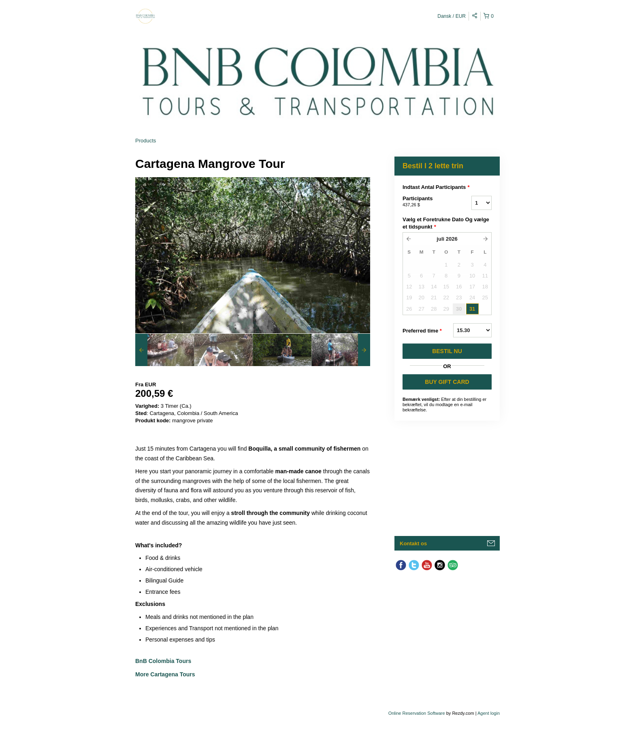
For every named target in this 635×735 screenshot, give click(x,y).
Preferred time (422, 331)
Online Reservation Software (416, 713)
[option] (164, 350)
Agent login (488, 713)
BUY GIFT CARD (447, 382)
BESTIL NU (447, 351)
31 (472, 309)
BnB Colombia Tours (164, 661)
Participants (427, 201)
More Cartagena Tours (165, 674)
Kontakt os (413, 543)
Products (145, 141)
